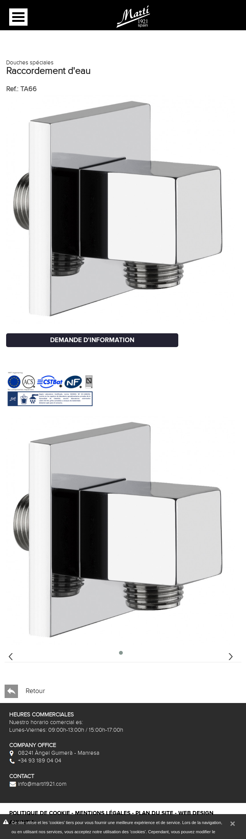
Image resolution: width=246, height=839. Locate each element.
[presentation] (10, 655)
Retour (25, 691)
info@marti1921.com (38, 783)
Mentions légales (102, 813)
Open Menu (18, 17)
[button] (120, 653)
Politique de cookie (39, 813)
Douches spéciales (30, 62)
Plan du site (154, 813)
